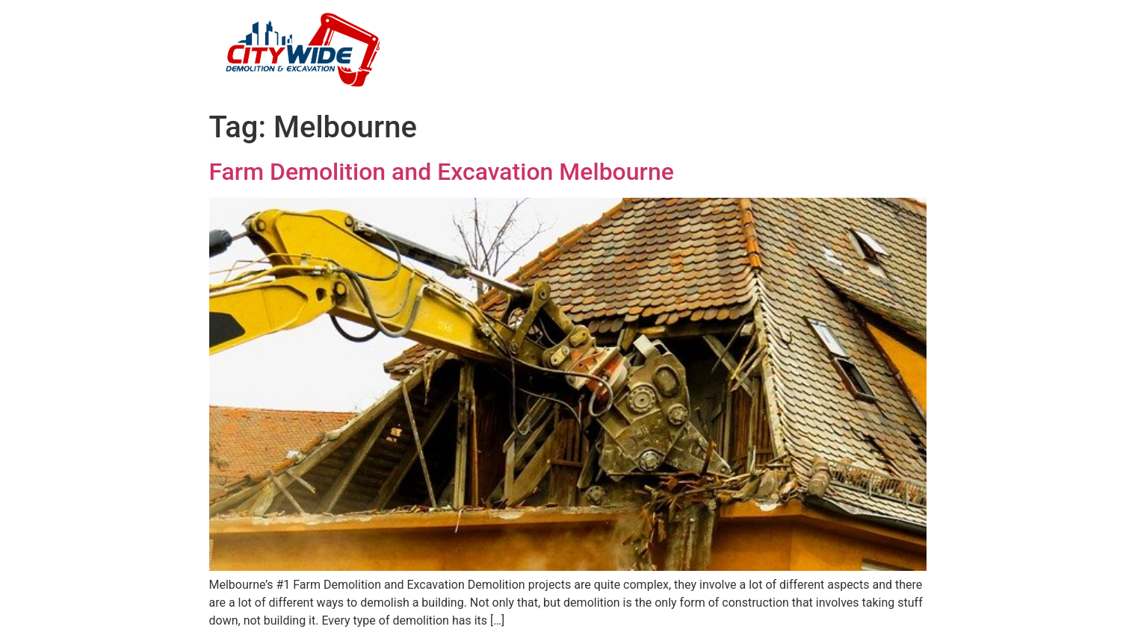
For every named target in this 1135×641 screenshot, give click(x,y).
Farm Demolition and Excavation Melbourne (441, 171)
